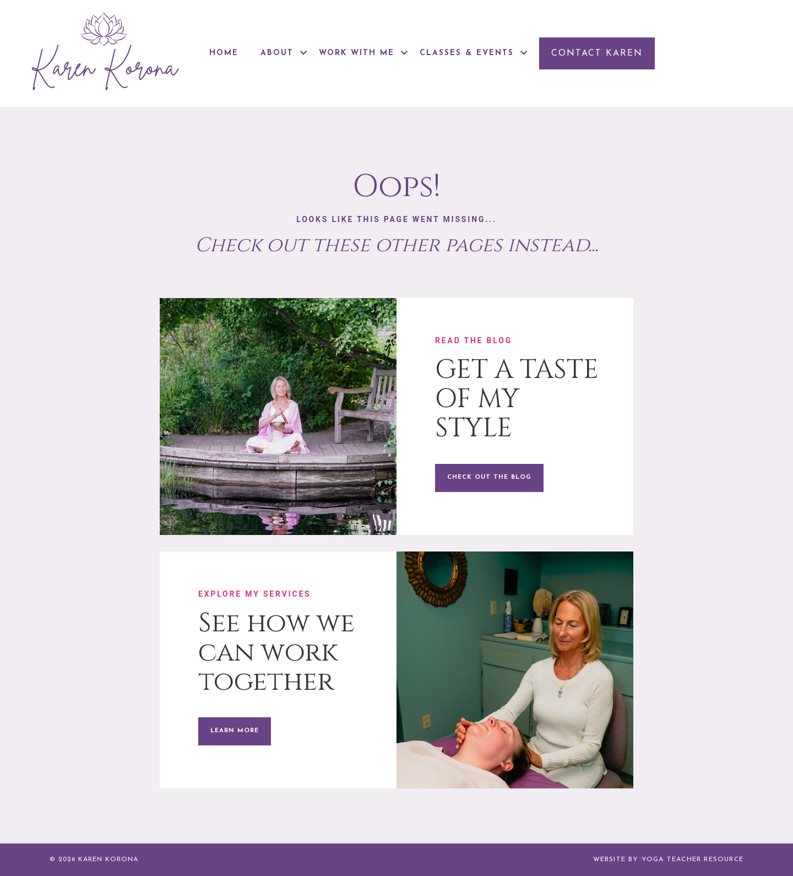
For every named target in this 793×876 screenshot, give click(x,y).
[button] (597, 53)
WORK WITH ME (364, 53)
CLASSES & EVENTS (474, 53)
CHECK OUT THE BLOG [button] (489, 477)
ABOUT (284, 53)
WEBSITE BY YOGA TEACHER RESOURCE (668, 859)
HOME (223, 53)
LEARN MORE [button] (234, 731)
